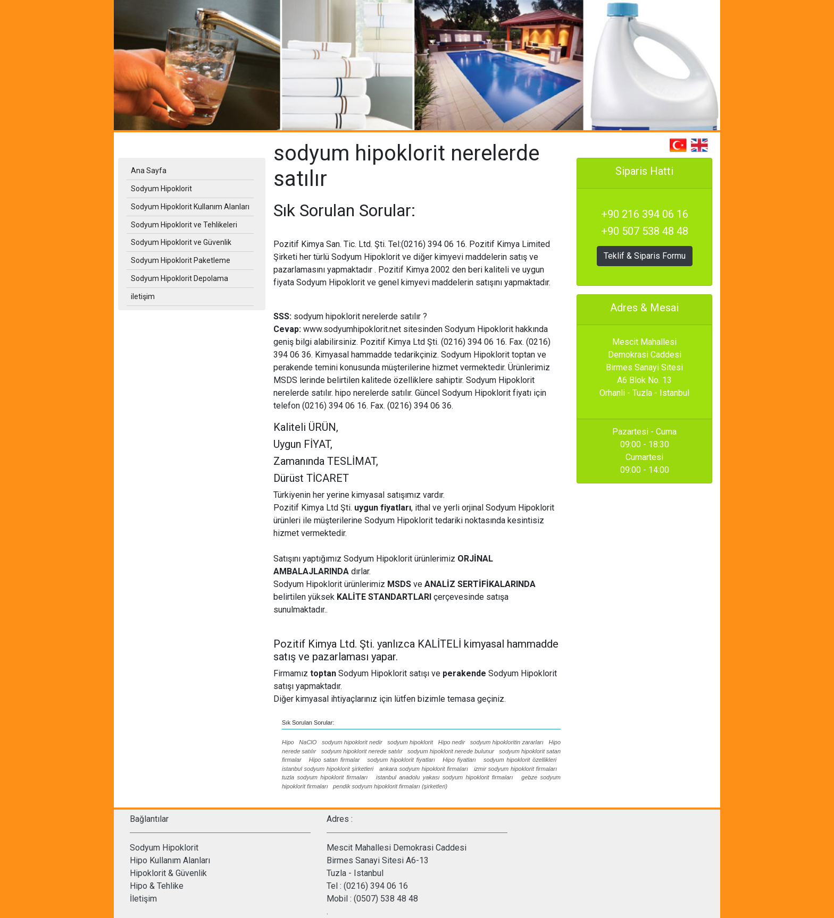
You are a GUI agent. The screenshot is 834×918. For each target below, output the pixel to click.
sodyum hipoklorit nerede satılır (362, 751)
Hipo (288, 742)
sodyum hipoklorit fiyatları (401, 759)
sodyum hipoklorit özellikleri (519, 759)
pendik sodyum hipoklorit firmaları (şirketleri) (390, 786)
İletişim (143, 899)
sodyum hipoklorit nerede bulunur (450, 751)
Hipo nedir (451, 742)
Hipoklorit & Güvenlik (168, 873)
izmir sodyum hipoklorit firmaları (515, 769)
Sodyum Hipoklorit (164, 848)
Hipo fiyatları (459, 759)
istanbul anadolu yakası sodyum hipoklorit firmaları (444, 777)
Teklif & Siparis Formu (645, 256)
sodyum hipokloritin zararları (507, 742)
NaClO (307, 742)
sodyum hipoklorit (410, 742)
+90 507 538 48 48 (644, 231)
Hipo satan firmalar (334, 759)
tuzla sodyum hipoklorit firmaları (325, 777)
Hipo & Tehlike (157, 886)
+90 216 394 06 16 (644, 214)
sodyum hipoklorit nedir (352, 742)
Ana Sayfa (148, 170)
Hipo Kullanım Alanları (170, 860)
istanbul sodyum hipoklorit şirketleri (327, 769)
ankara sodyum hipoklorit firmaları (423, 769)
